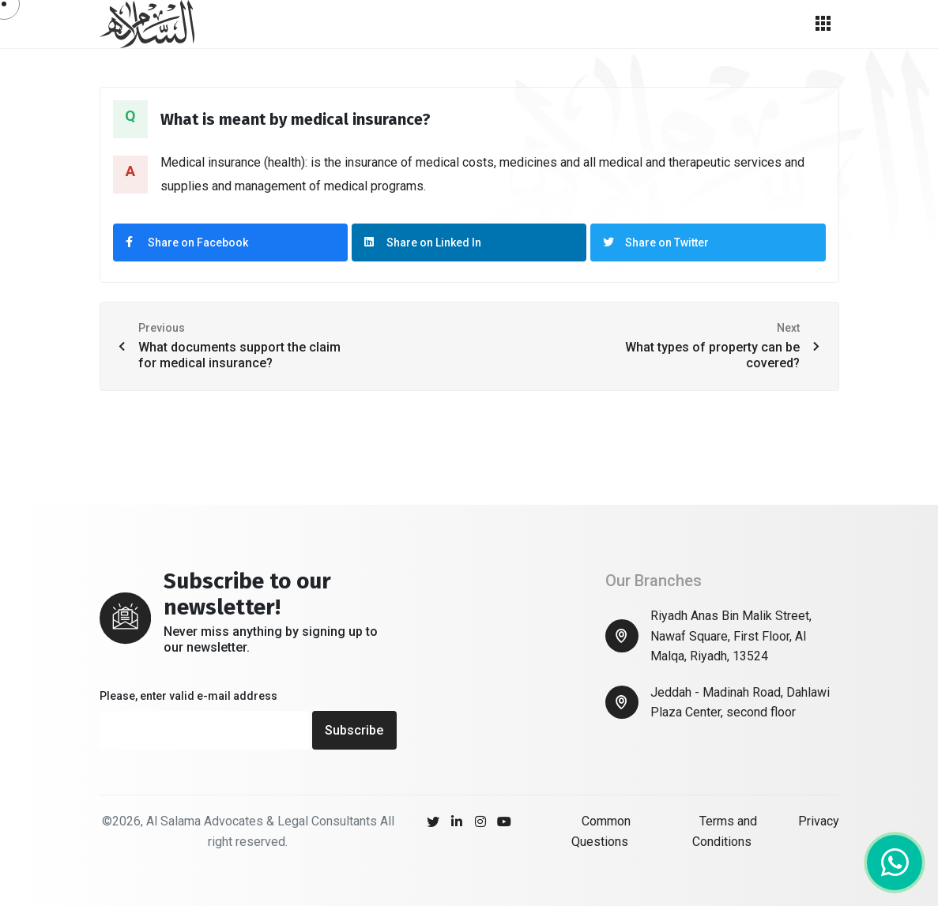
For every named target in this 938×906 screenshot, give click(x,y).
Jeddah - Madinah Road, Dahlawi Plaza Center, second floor (740, 702)
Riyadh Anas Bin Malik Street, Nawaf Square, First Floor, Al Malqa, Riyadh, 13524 (731, 636)
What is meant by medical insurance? (295, 119)
